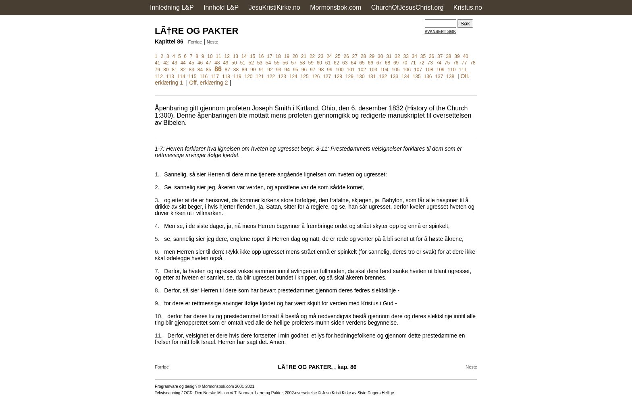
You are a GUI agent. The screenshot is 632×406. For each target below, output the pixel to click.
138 (450, 76)
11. (158, 335)
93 (278, 69)
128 (338, 76)
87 (227, 69)
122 (271, 76)
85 (208, 69)
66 (370, 63)
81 (174, 69)
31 (388, 56)
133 (394, 76)
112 (159, 76)
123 (282, 76)
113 (170, 76)
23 (320, 56)
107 (418, 69)
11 (218, 56)
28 (363, 56)
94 (287, 69)
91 (261, 69)
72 (421, 63)
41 (157, 63)
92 (269, 69)
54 (268, 63)
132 (383, 76)
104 (384, 69)
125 (305, 76)
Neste (212, 41)
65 (361, 63)
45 (191, 63)
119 (237, 76)
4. (157, 226)
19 (286, 56)
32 (397, 56)
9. (157, 303)
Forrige (195, 41)
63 (344, 63)
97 (312, 69)
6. (157, 252)
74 (438, 63)
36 (431, 56)
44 (182, 63)
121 (260, 76)
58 (302, 63)
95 (295, 69)
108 (429, 69)
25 (337, 56)
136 (428, 76)
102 (362, 69)
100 (339, 69)
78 (472, 63)
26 (346, 56)
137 (439, 76)
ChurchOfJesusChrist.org (407, 7)
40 (465, 56)
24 (329, 56)
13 (235, 56)
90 (253, 69)
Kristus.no (467, 7)
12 (227, 56)
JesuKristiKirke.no (274, 7)
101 (351, 69)
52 (251, 63)
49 (225, 63)
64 (353, 63)
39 (456, 56)
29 (371, 56)
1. (157, 174)
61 (328, 63)
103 (373, 69)
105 (395, 69)
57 (293, 63)
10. (158, 316)
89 (244, 69)
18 (278, 56)
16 (261, 56)
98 (321, 69)
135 (417, 76)
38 (448, 56)
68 (387, 63)
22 (312, 56)
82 (182, 69)
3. (157, 200)
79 (157, 69)
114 (181, 76)
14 (244, 56)
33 (405, 56)
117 (215, 76)
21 (303, 56)
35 (423, 56)
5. (157, 239)
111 (463, 69)
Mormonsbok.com (335, 7)
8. (157, 290)
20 (295, 56)
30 (380, 56)
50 (234, 63)
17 (269, 56)
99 (329, 69)
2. (157, 187)
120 (249, 76)
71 (413, 63)
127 (327, 76)
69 (396, 63)
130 (361, 76)
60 (319, 63)
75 (447, 63)
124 (293, 76)
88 (236, 69)
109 (441, 69)
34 (414, 56)
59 (311, 63)
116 (204, 76)
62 (336, 63)
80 (165, 69)
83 (191, 69)
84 (200, 69)
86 (218, 69)
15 (252, 56)
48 (217, 63)
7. (157, 271)
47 (208, 63)
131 (372, 76)
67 (379, 63)
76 (455, 63)
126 (316, 76)
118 (226, 76)
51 (242, 63)
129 (349, 76)
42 (165, 63)
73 (430, 63)
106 (407, 69)
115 (192, 76)
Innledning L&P (172, 7)
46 (200, 63)
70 (404, 63)
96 (304, 69)
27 (355, 56)
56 (285, 63)
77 (464, 63)
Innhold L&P (221, 7)
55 (276, 63)
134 (405, 76)
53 (259, 63)
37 (440, 56)
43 (174, 63)
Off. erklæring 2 (208, 82)
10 (209, 56)
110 (452, 69)
